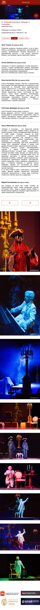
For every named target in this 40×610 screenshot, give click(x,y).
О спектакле (6, 38)
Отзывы (14, 38)
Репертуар (26, 2)
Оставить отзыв (23, 38)
